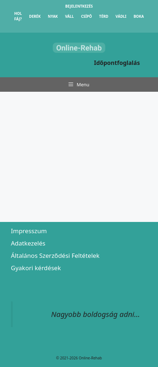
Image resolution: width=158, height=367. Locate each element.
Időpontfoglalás (117, 63)
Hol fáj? (18, 16)
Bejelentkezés (79, 6)
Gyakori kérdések (36, 268)
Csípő (86, 16)
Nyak (53, 16)
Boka (139, 16)
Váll (69, 16)
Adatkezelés (28, 243)
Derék (35, 16)
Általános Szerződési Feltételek (55, 255)
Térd (103, 16)
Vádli (121, 16)
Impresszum (29, 231)
